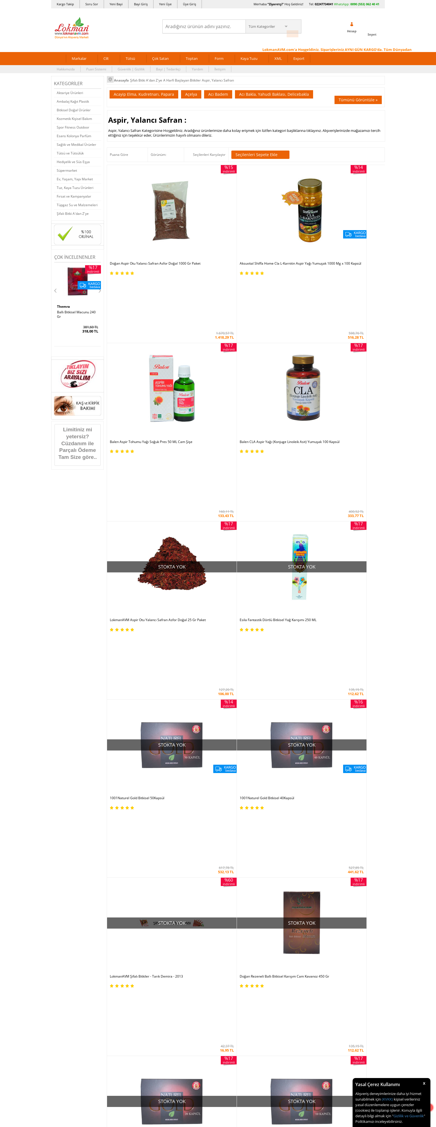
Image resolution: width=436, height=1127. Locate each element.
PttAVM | (205, 722)
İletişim (220, 65)
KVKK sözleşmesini (75, 666)
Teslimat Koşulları (123, 787)
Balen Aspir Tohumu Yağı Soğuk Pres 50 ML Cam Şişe (280, 218)
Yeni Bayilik (285, 795)
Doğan (107, 600)
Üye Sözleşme (287, 778)
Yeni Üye (165, 4)
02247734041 (324, 4)
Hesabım (283, 812)
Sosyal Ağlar (63, 845)
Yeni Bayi (116, 4)
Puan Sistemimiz (178, 803)
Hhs (60, 303)
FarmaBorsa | (195, 728)
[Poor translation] (20, 1046)
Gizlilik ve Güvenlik (408, 1115)
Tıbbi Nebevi (230, 778)
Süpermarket (67, 167)
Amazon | (223, 722)
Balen (328, 586)
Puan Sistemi (96, 65)
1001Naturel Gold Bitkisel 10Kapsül (345, 402)
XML (278, 55)
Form (219, 55)
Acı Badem (218, 89)
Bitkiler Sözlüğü (233, 820)
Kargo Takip (65, 4)
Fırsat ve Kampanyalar (74, 193)
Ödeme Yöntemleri (124, 778)
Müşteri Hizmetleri (124, 837)
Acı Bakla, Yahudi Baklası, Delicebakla (274, 89)
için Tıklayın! (352, 782)
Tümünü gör (218, 614)
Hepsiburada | (266, 722)
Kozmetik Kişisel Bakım (74, 115)
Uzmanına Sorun (67, 795)
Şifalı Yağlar (230, 795)
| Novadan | (171, 728)
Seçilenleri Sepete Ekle (260, 150)
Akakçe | (256, 728)
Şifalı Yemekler (232, 803)
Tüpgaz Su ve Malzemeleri (77, 201)
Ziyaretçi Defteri (66, 854)
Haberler (61, 837)
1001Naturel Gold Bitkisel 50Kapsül (276, 309)
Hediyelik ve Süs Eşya (73, 158)
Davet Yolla (174, 828)
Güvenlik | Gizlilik (131, 65)
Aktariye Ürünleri (70, 89)
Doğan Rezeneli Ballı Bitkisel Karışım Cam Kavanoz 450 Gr (207, 404)
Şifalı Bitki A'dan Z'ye (73, 210)
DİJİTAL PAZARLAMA (218, 946)
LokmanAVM (328, 600)
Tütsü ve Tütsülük (70, 149)
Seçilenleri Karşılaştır (209, 149)
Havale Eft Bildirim (124, 828)
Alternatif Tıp (231, 828)
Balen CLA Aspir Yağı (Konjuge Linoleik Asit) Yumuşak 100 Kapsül (347, 218)
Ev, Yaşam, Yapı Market (75, 175)
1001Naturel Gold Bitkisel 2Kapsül (344, 495)
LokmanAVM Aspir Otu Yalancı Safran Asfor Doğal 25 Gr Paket (139, 311)
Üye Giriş (189, 4)
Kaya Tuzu (249, 55)
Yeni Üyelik (296, 566)
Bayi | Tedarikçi (168, 65)
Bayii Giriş (284, 803)
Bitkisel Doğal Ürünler (74, 106)
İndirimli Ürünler (177, 778)
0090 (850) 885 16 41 (348, 802)
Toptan (192, 55)
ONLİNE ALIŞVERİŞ (218, 908)
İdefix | (270, 728)
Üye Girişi (324, 566)
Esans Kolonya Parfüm (74, 132)
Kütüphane (229, 770)
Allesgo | (239, 728)
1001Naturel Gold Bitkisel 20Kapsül (276, 402)
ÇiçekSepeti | (185, 722)
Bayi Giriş (141, 4)
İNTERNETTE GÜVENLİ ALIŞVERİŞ (218, 926)
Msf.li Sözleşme (122, 812)
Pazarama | (289, 722)
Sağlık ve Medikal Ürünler (76, 141)
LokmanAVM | (161, 722)
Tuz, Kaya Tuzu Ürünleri (75, 184)
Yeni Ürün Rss (231, 854)
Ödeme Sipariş (121, 770)
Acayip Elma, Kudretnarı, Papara (144, 89)
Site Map (227, 837)
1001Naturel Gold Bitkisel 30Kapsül (276, 495)
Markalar (79, 55)
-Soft (189, 1016)
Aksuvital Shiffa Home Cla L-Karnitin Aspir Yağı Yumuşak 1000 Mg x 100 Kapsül (207, 220)
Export (298, 55)
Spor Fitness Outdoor (73, 124)
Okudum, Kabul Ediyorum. (92, 666)
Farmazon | (219, 728)
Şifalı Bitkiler (230, 787)
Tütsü (130, 55)
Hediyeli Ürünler (177, 795)
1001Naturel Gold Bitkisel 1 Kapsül (206, 495)
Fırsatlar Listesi (177, 787)
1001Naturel (107, 586)
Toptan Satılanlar (178, 812)
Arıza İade (284, 828)
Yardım (197, 65)
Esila (217, 600)
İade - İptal (118, 795)
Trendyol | (242, 722)
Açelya (191, 89)
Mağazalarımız (65, 820)
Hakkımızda (66, 65)
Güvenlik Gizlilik (122, 820)
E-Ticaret (201, 1016)
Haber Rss (229, 845)
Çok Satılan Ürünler (180, 820)
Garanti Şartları (121, 803)
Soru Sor (91, 4)
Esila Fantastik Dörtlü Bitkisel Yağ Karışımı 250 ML (205, 311)
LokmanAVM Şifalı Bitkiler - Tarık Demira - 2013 (141, 404)
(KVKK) (387, 1099)
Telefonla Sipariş (67, 828)
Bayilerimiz (62, 812)
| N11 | (143, 722)
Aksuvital (218, 586)
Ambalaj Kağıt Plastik (73, 98)
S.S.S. (58, 770)
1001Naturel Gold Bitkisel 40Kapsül (345, 309)
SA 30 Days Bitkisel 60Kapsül (71, 310)
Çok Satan (160, 55)
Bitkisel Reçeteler (234, 812)
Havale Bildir (286, 820)
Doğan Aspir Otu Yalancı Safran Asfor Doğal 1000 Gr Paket (139, 218)
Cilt (106, 55)
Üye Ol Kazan (175, 770)
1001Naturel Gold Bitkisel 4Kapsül (136, 495)
